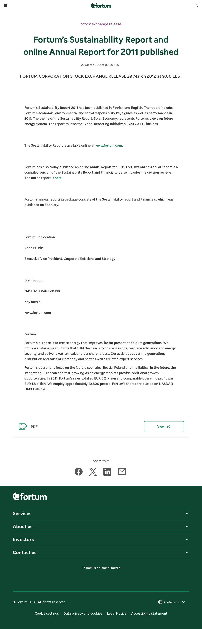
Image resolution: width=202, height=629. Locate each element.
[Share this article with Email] (122, 472)
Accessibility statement (149, 613)
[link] (101, 6)
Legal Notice (116, 613)
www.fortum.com (108, 145)
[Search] (196, 5)
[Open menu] (5, 5)
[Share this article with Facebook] (78, 472)
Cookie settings (47, 613)
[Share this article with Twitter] (93, 472)
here (58, 178)
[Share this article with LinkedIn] (107, 472)
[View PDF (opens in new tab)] (101, 426)
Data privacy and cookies (83, 613)
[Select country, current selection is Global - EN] (172, 602)
